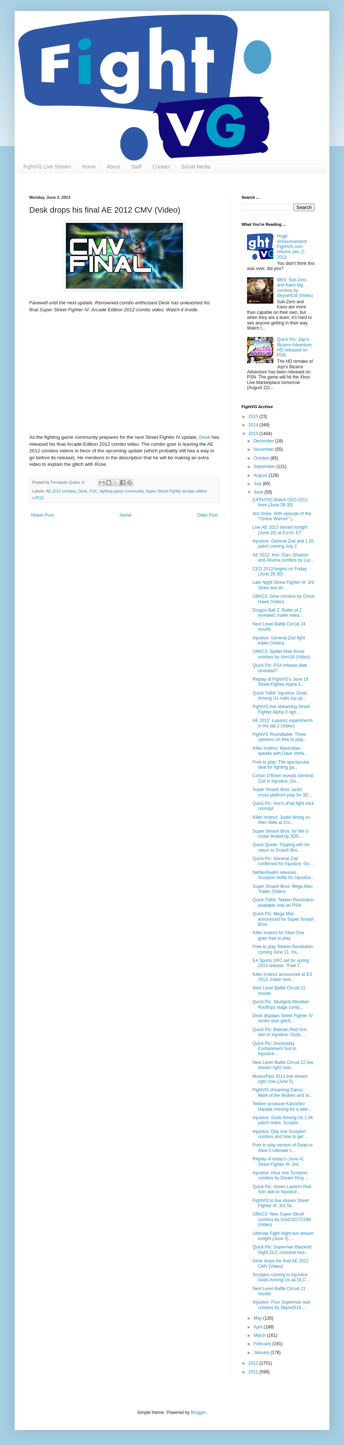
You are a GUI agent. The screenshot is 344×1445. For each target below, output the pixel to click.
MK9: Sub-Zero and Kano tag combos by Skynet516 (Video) (295, 287)
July (258, 483)
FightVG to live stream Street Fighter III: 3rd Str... (281, 1203)
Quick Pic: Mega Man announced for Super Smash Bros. (283, 919)
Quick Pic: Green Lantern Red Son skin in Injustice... (282, 1189)
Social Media (195, 167)
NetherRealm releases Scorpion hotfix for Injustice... (283, 875)
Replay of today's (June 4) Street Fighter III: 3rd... (278, 1161)
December (264, 441)
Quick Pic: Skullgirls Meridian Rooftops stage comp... (281, 1004)
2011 (253, 1371)
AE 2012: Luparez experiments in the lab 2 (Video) (283, 723)
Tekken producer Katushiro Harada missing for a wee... (282, 1106)
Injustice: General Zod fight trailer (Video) (279, 640)
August (261, 475)
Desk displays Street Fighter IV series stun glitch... (283, 1018)
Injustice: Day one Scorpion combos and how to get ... (280, 1134)
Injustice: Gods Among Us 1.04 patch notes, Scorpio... (283, 1120)
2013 (253, 433)
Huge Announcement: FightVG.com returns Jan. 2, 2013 (292, 246)
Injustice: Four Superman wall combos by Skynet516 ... (281, 1305)
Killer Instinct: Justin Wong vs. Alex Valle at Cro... (282, 820)
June (259, 492)
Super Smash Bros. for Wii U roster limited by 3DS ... (281, 834)
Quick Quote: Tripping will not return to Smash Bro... (281, 847)
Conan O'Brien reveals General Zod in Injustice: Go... (283, 778)
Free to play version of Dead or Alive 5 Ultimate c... (283, 1147)
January (262, 1352)
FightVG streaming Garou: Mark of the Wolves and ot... (283, 1092)
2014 (253, 424)
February (263, 1343)
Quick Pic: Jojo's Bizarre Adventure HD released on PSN (294, 347)
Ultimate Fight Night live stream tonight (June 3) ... (283, 1236)
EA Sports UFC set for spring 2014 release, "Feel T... (281, 963)
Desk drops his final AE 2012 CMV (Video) (281, 1263)
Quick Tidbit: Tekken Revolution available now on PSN (283, 902)
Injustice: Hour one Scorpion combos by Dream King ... (281, 1175)
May (258, 1318)
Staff (136, 167)
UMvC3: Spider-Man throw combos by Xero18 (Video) (281, 654)
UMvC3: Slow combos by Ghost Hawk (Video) (283, 599)
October (262, 458)
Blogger (198, 1412)
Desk (204, 437)
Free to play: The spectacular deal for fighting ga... (281, 765)
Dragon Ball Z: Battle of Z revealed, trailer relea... (278, 613)
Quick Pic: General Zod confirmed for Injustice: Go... (283, 861)
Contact (161, 167)
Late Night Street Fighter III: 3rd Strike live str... (283, 585)
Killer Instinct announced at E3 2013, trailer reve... (282, 977)
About (113, 167)
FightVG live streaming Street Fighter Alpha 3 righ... (281, 709)
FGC (93, 491)
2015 (253, 416)
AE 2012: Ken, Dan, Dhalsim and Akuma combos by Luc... (283, 557)
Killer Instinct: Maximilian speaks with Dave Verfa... (280, 751)
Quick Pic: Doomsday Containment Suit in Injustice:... (274, 1049)
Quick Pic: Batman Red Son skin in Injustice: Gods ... (280, 1032)
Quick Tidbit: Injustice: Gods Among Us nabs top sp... (280, 696)
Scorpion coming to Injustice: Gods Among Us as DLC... (281, 1277)
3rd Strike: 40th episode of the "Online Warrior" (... (282, 516)
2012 (253, 1363)
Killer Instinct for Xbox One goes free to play (278, 935)
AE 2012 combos (61, 491)
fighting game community (121, 491)
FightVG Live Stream (47, 167)
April (258, 1327)
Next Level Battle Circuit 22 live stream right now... (283, 1065)
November (264, 449)
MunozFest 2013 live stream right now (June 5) (280, 1079)
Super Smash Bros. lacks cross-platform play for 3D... (282, 792)
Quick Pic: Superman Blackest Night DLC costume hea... (282, 1249)
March (260, 1335)
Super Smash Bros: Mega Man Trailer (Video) (283, 889)
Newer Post (42, 515)
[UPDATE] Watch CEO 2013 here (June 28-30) (280, 502)
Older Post (207, 515)
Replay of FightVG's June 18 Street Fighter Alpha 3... (280, 682)
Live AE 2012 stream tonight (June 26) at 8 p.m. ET (280, 530)
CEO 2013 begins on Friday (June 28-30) (280, 571)
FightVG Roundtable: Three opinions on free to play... (280, 737)
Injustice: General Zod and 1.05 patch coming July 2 (283, 544)
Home (89, 167)
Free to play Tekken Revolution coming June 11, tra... (283, 949)
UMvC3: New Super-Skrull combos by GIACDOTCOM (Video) (282, 1219)
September (265, 466)
